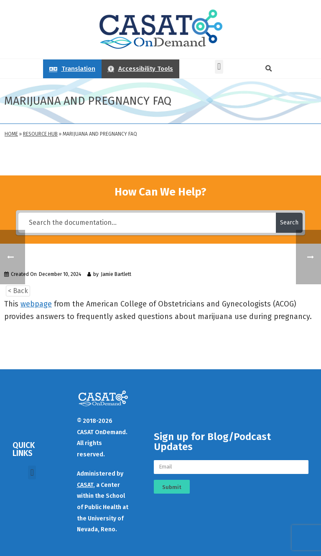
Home (11, 134)
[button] (219, 67)
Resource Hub (40, 134)
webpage (36, 304)
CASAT (85, 485)
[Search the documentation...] (146, 223)
